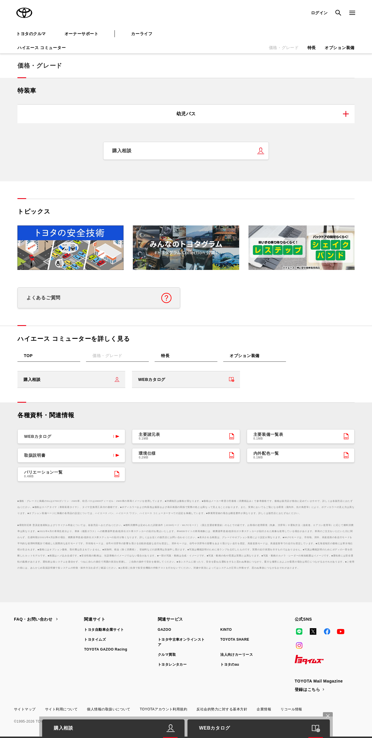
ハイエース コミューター (41, 47)
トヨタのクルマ (31, 33)
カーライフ (141, 33)
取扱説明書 (35, 455)
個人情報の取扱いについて (108, 709)
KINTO (226, 630)
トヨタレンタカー (172, 664)
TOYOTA (24, 12)
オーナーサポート (81, 33)
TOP (28, 355)
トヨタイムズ (95, 639)
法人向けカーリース (236, 655)
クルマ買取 (167, 655)
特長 (311, 47)
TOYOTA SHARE (234, 639)
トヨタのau (229, 664)
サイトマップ (25, 709)
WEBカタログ (151, 379)
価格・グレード (284, 47)
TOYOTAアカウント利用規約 (163, 709)
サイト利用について (61, 709)
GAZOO (164, 630)
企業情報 (264, 709)
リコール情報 (291, 709)
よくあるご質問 (43, 297)
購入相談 (122, 150)
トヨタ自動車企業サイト (104, 630)
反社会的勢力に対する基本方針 (221, 709)
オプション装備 (340, 47)
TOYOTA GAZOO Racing (105, 649)
